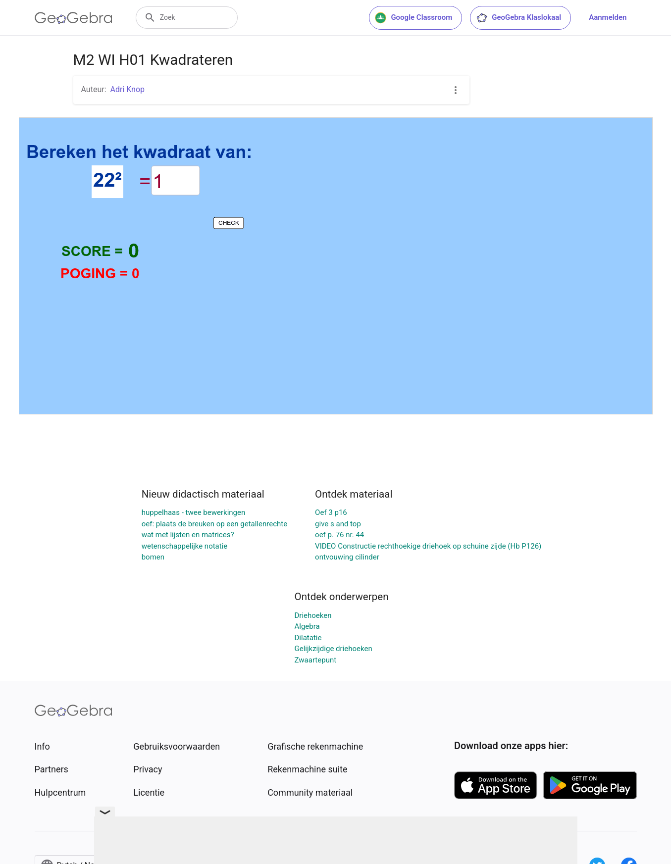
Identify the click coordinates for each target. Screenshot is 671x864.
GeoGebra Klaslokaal (518, 18)
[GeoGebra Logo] (73, 18)
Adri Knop (127, 89)
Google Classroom (413, 18)
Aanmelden (607, 17)
